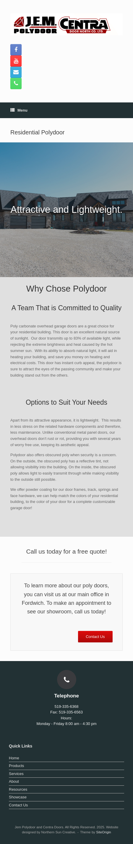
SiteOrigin (103, 832)
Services (16, 773)
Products (16, 765)
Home (14, 758)
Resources (18, 789)
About (14, 781)
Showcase (18, 797)
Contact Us (18, 805)
